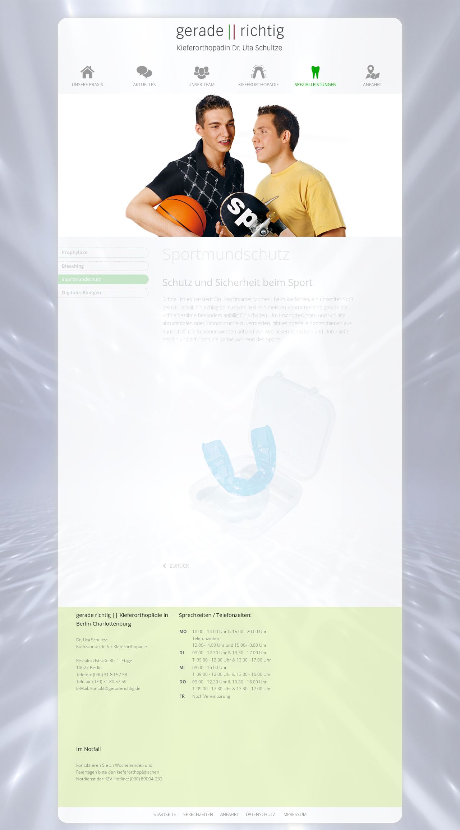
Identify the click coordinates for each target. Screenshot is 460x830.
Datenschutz (260, 814)
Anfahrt (372, 85)
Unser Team (201, 85)
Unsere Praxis (87, 85)
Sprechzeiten (198, 814)
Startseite (164, 814)
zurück (179, 565)
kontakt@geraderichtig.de (115, 688)
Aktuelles (144, 85)
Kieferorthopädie (258, 85)
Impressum (294, 814)
